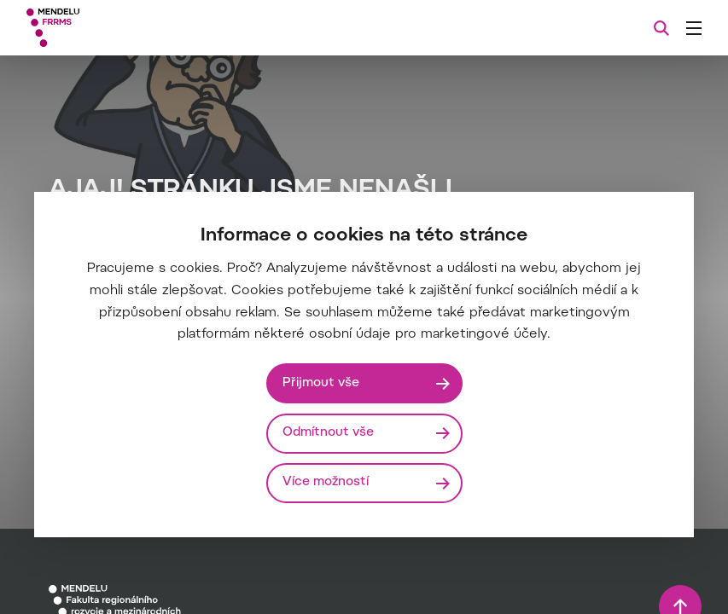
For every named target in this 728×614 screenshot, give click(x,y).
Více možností (325, 482)
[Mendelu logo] (116, 28)
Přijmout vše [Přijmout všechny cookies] (320, 383)
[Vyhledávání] (661, 28)
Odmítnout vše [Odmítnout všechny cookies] (328, 432)
